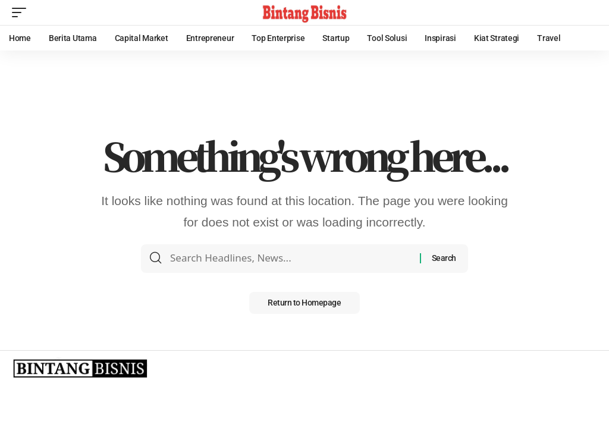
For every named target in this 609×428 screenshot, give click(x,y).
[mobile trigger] (22, 12)
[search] (588, 12)
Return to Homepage (304, 303)
